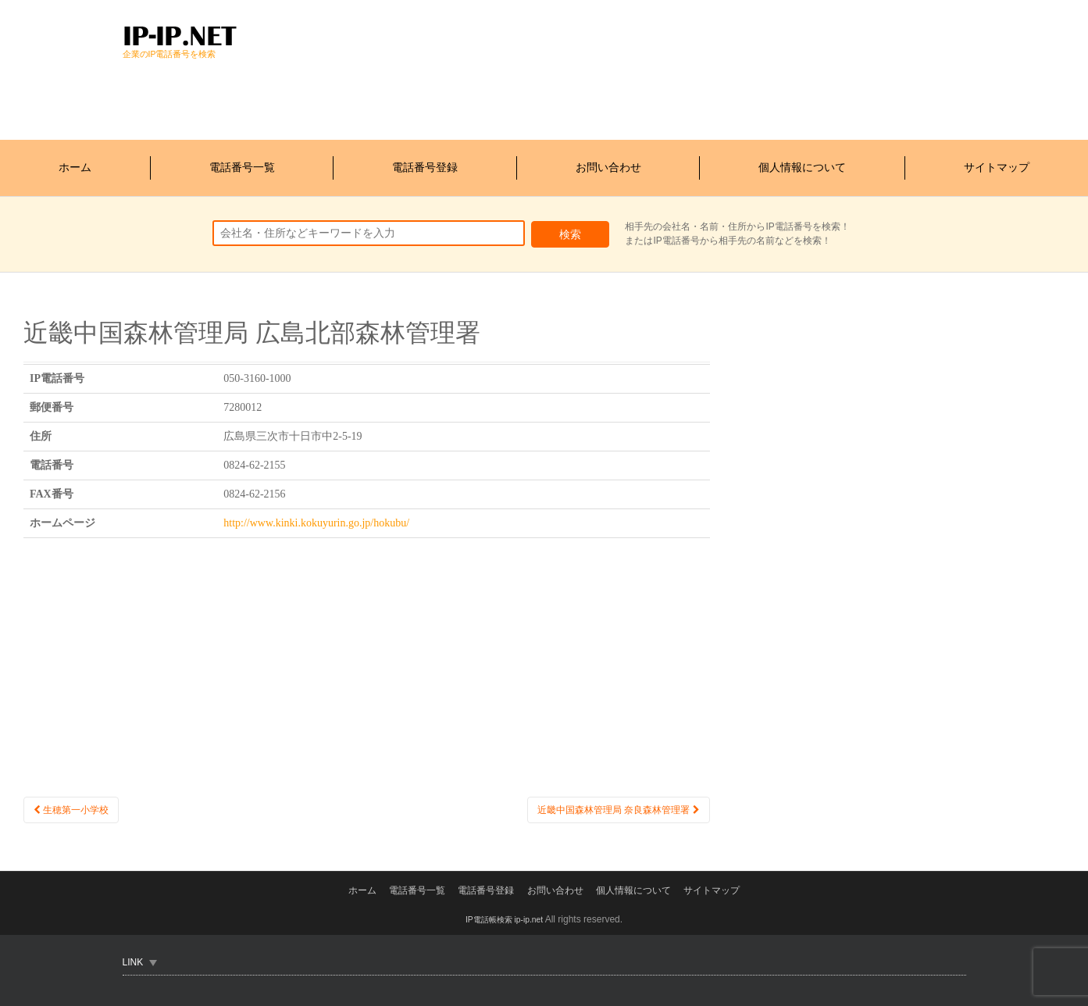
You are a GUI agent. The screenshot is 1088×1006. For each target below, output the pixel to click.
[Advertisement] (407, 97)
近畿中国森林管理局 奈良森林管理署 (605, 798)
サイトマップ (996, 161)
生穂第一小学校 (77, 798)
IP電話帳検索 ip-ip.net (504, 918)
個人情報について (802, 161)
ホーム (75, 161)
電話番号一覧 (242, 161)
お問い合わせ (608, 161)
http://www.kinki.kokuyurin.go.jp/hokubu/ (316, 510)
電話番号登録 (425, 161)
